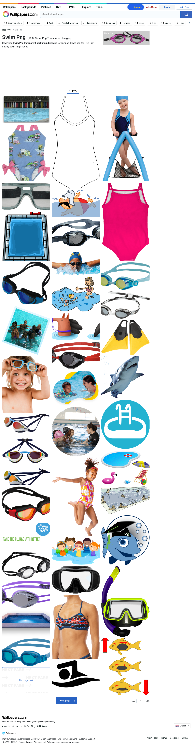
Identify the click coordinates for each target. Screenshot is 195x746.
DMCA (185, 738)
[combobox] (110, 14)
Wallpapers (9, 7)
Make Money (151, 7)
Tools (99, 7)
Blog (33, 726)
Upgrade (138, 7)
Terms (164, 738)
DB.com (42, 726)
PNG (72, 7)
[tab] (73, 90)
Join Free (184, 7)
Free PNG (6, 30)
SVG (58, 7)
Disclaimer (174, 738)
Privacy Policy (152, 738)
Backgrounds (28, 7)
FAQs (26, 726)
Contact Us (17, 726)
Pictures (46, 7)
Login (167, 7)
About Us (6, 726)
